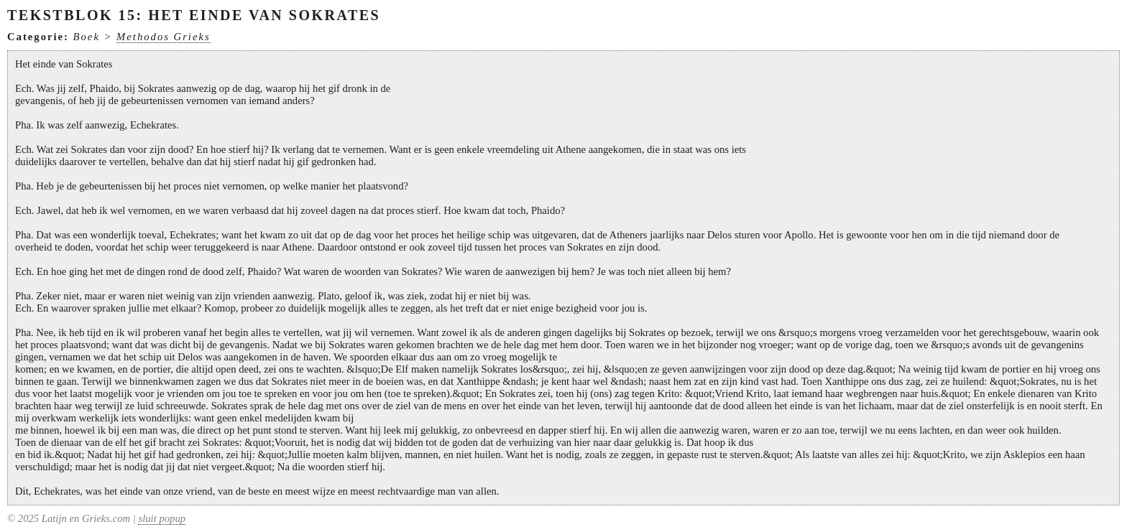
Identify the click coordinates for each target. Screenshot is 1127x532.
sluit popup (161, 518)
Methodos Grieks (163, 36)
